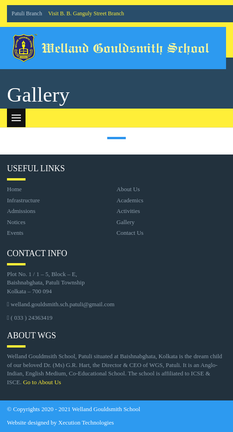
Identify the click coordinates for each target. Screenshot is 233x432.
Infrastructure (23, 200)
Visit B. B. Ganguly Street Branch (86, 13)
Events (15, 232)
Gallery (125, 222)
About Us (128, 189)
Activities (128, 210)
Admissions (21, 210)
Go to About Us (42, 382)
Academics (129, 200)
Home (14, 189)
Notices (16, 222)
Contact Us (129, 232)
